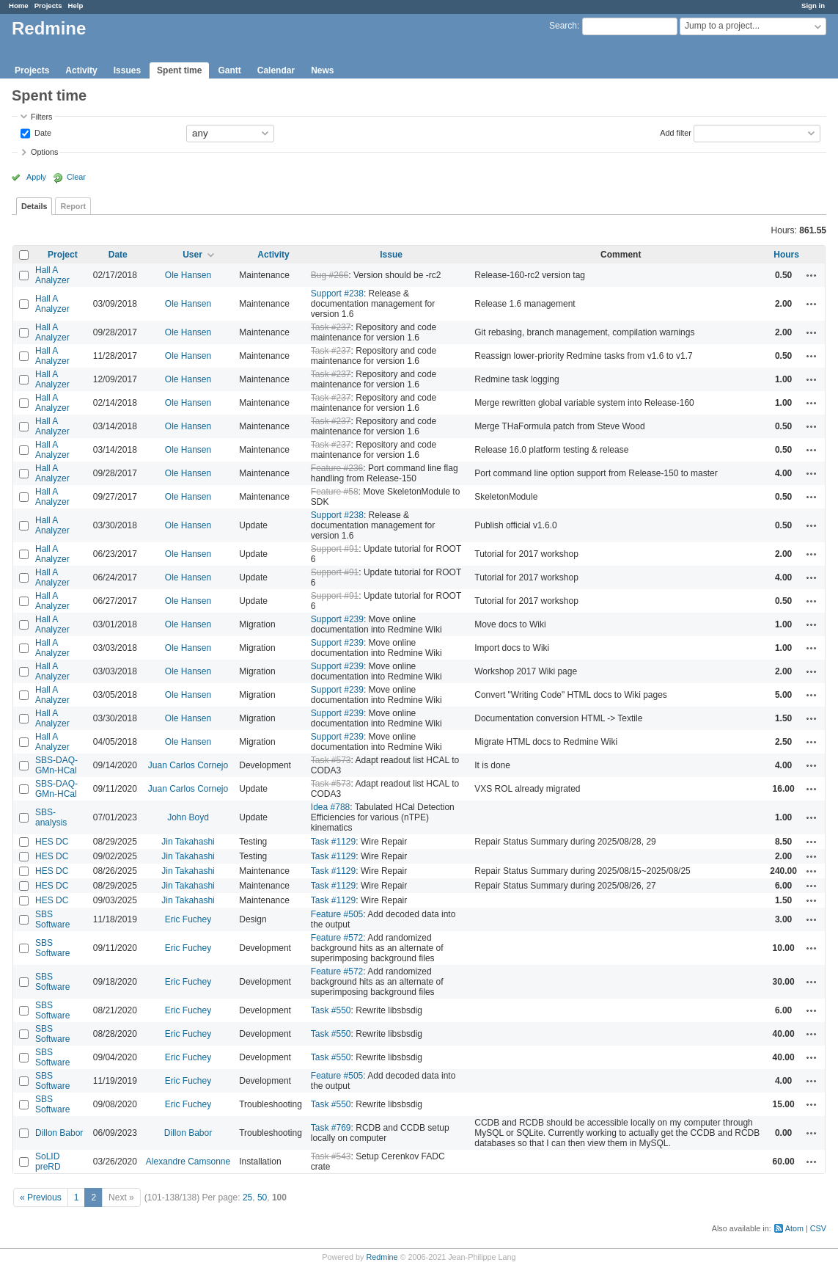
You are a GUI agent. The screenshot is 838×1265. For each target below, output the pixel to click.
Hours (786, 254)
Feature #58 (335, 491)
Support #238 (337, 293)
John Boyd (188, 817)
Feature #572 (337, 938)
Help (76, 5)
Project (63, 254)
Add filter (675, 132)
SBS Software (52, 919)
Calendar (276, 70)
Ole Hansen (188, 275)
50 (262, 1197)
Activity (81, 70)
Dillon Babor (59, 1133)
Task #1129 (333, 841)
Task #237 (331, 327)
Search (563, 26)
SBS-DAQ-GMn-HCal (56, 765)
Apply (36, 176)
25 (247, 1197)
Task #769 (331, 1128)
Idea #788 (330, 807)
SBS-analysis (51, 817)
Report (73, 206)
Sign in (813, 5)
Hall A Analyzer (52, 275)
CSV (818, 1228)
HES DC (51, 841)
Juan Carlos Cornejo (188, 765)
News (322, 70)
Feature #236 (337, 468)
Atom (794, 1228)
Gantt (229, 70)
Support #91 (335, 549)
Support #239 (337, 619)
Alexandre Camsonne (188, 1161)
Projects (48, 5)
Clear (76, 176)
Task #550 (331, 1010)
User (192, 254)
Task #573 (331, 760)
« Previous (41, 1197)
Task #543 (331, 1156)
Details (34, 206)
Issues (127, 70)
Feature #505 (337, 914)
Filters (41, 116)
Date (41, 132)
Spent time (179, 70)
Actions (811, 275)
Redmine (381, 1257)
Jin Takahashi (188, 841)
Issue (391, 254)
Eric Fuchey (188, 919)
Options (44, 151)
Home (19, 5)
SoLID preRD (48, 1161)
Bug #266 (329, 275)
